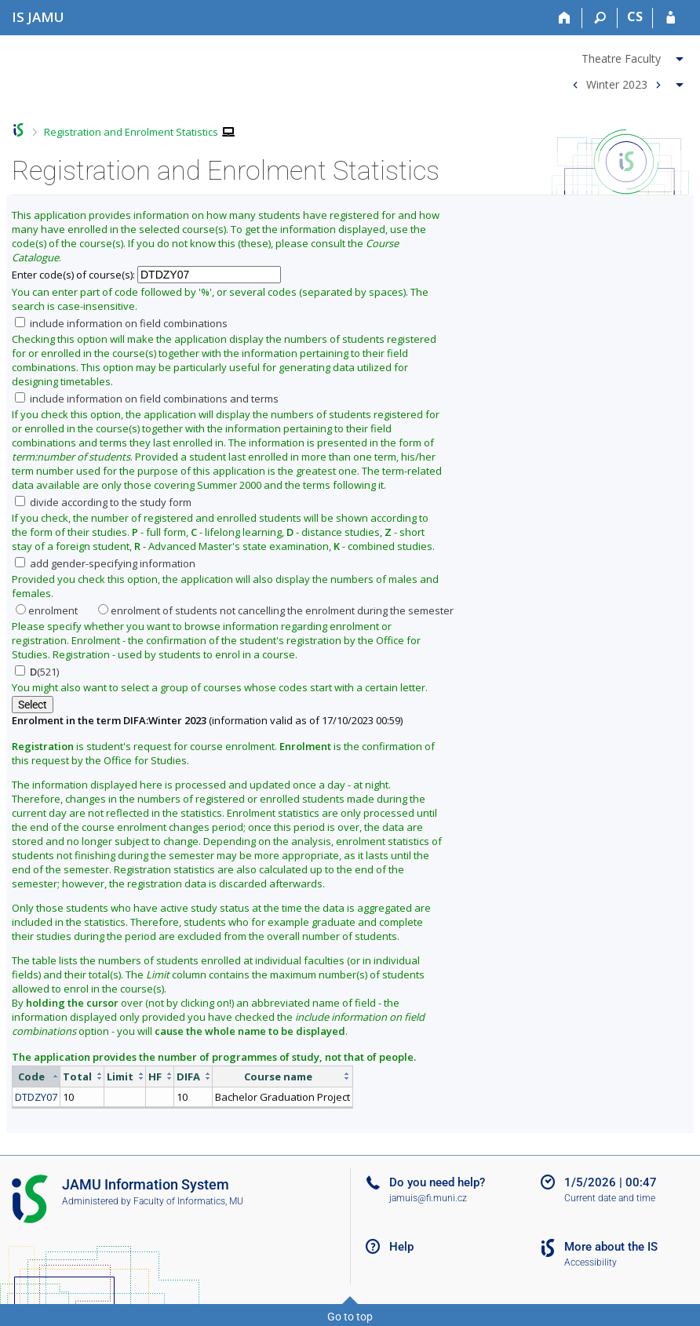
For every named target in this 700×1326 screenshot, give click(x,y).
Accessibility (590, 1262)
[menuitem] (625, 55)
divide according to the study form (103, 502)
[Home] (564, 18)
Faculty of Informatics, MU (188, 1201)
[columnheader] (36, 1076)
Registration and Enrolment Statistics (131, 132)
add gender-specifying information (105, 563)
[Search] (600, 18)
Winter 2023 (616, 83)
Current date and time (609, 1198)
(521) (37, 672)
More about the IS (611, 1247)
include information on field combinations (121, 323)
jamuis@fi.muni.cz (428, 1198)
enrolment (47, 610)
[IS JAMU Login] (670, 18)
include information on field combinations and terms (147, 399)
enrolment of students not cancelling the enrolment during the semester (276, 610)
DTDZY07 (36, 1097)
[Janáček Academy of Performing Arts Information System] (38, 17)
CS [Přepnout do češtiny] (635, 16)
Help (401, 1247)
